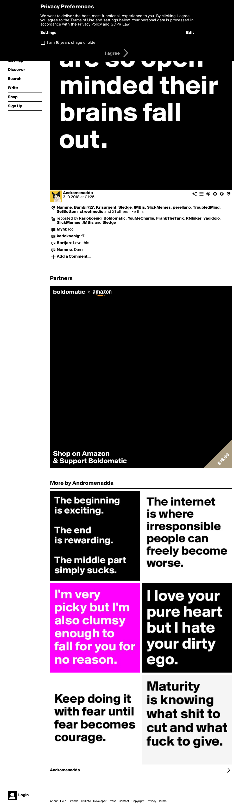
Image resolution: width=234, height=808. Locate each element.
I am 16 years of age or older (72, 43)
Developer (99, 801)
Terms (163, 801)
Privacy (151, 801)
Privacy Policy (90, 24)
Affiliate (86, 801)
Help (63, 801)
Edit (190, 33)
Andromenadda (78, 193)
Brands (73, 801)
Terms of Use (82, 20)
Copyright (137, 801)
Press (112, 801)
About (54, 801)
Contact (124, 801)
